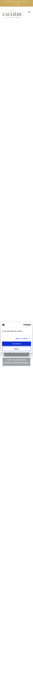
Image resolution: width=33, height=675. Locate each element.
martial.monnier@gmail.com (20, 1)
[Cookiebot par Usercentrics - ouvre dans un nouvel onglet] (23, 325)
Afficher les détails (21, 338)
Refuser (16, 349)
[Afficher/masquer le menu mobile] (29, 12)
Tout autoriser (16, 343)
